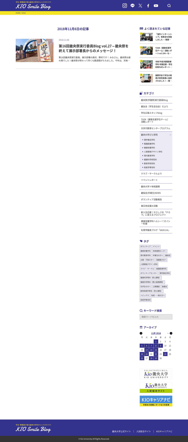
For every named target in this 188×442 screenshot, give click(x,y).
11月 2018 (156, 333)
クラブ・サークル (147, 269)
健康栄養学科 (149, 148)
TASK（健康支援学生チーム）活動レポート (155, 120)
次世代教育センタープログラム (155, 128)
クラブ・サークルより (151, 174)
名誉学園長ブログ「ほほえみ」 (155, 230)
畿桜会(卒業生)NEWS (151, 193)
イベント (156, 246)
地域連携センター (159, 251)
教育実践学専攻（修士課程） (151, 291)
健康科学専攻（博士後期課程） (152, 282)
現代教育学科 (149, 156)
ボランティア (145, 246)
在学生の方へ (145, 286)
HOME (18, 13)
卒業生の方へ (158, 255)
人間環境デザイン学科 (153, 152)
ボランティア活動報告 (151, 199)
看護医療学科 (149, 144)
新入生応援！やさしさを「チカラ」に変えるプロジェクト (155, 213)
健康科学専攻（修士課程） (150, 277)
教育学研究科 (149, 163)
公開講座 (156, 286)
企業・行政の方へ (147, 260)
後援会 (164, 286)
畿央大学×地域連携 (150, 186)
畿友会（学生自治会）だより (154, 106)
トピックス (144, 295)
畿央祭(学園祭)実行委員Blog (154, 100)
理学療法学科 (149, 140)
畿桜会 (167, 255)
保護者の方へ (161, 260)
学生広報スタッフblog (151, 113)
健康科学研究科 (150, 160)
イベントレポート (149, 180)
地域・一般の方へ (158, 295)
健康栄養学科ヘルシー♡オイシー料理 (155, 222)
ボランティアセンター (148, 273)
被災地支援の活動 (149, 206)
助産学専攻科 (149, 167)
